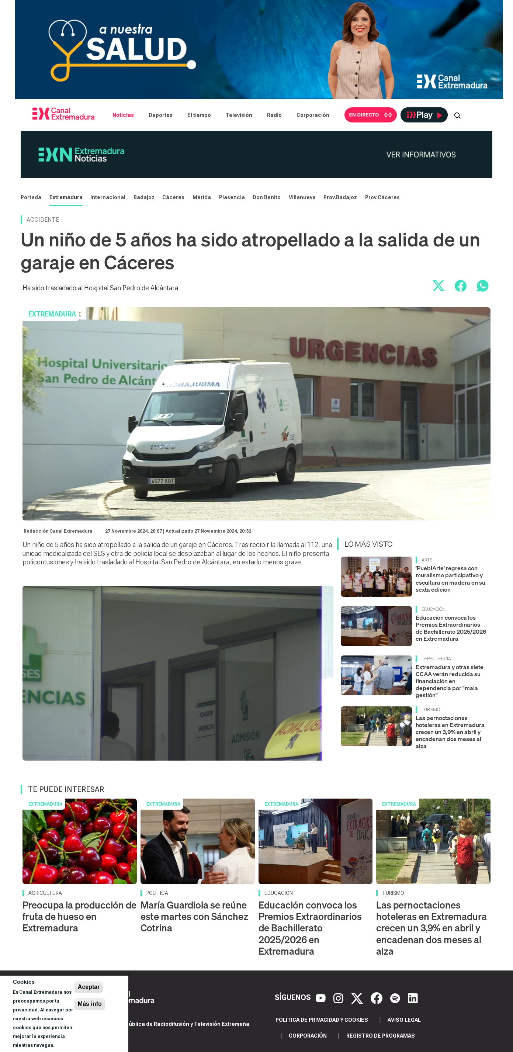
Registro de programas (380, 1036)
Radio (274, 115)
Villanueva (302, 197)
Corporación (313, 115)
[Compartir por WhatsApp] (483, 286)
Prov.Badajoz (340, 197)
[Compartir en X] (438, 286)
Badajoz (144, 197)
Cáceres (173, 197)
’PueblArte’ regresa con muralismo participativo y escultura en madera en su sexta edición (450, 578)
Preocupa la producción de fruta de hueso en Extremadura (79, 916)
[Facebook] (377, 997)
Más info (90, 1004)
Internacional (107, 197)
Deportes (161, 115)
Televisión (239, 115)
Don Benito (267, 197)
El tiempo (199, 115)
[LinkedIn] (413, 997)
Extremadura (66, 197)
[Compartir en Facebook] (460, 286)
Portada (31, 197)
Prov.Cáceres (382, 197)
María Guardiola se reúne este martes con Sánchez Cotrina (194, 916)
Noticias (123, 115)
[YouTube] (321, 997)
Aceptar (89, 987)
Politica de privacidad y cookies (321, 1020)
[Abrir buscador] (457, 115)
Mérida (202, 197)
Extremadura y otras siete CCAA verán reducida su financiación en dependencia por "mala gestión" (449, 681)
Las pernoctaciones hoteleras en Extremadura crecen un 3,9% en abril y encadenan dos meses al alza (450, 732)
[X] (358, 997)
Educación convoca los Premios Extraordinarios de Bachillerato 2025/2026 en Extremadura (451, 628)
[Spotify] (396, 997)
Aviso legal (404, 1020)
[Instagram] (339, 997)
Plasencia (232, 197)
